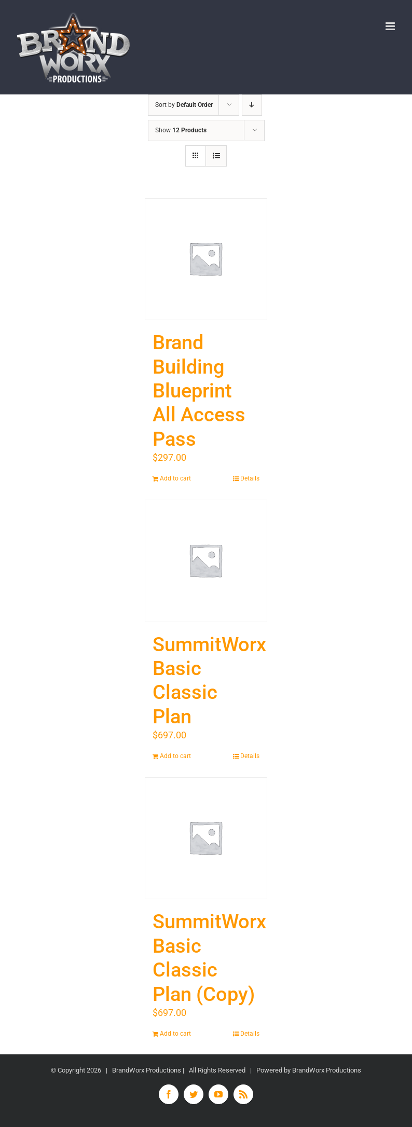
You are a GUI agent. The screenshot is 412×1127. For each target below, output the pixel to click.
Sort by (184, 104)
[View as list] (216, 156)
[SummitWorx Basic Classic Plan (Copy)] (206, 838)
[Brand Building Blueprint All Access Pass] (206, 259)
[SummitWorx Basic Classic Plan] (206, 561)
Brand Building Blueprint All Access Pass (199, 390)
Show (181, 130)
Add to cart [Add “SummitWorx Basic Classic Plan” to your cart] (175, 756)
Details (249, 478)
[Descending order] (252, 105)
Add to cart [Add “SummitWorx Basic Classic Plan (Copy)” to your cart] (175, 1033)
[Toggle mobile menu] (391, 26)
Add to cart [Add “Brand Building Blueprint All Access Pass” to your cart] (175, 478)
